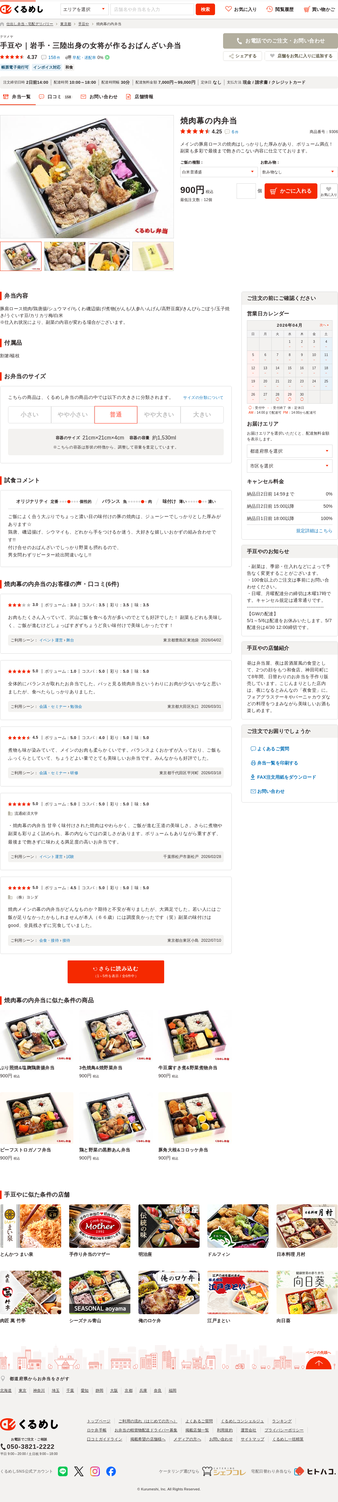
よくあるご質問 (273, 748)
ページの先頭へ (318, 1352)
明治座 (145, 1254)
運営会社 (249, 1430)
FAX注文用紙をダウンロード (286, 777)
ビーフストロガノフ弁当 (25, 1149)
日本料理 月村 (291, 1254)
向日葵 (283, 1320)
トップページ (98, 1421)
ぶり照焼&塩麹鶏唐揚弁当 (27, 1067)
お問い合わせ (103, 96)
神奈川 (39, 1390)
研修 (74, 773)
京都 (128, 1390)
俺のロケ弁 (149, 1320)
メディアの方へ (187, 1439)
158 (54, 57)
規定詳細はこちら (314, 530)
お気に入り (245, 9)
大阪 (114, 1390)
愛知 (85, 1390)
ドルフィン (218, 1254)
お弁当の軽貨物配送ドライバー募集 (146, 1430)
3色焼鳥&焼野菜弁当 (100, 1067)
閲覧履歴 (284, 9)
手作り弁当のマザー (89, 1254)
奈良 (158, 1390)
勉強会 (76, 706)
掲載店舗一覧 (197, 1430)
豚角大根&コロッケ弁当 (183, 1149)
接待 (66, 940)
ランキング (282, 1421)
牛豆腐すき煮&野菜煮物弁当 (188, 1067)
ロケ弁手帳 (97, 1430)
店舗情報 (144, 96)
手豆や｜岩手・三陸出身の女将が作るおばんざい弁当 (90, 46)
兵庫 (143, 1390)
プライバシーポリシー (284, 1430)
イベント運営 (51, 640)
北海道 (6, 1390)
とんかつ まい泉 (16, 1254)
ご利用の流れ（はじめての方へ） (147, 1421)
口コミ (60, 97)
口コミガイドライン (104, 1439)
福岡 (172, 1390)
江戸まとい (218, 1320)
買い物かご (323, 9)
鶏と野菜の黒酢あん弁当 (104, 1149)
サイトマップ (252, 1439)
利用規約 (225, 1430)
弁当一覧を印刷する (277, 762)
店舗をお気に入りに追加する (305, 55)
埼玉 (56, 1390)
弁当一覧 (21, 96)
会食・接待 (49, 940)
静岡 (99, 1390)
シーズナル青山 (85, 1320)
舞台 (70, 640)
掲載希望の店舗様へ (148, 1439)
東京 (22, 1390)
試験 (70, 856)
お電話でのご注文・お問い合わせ (285, 40)
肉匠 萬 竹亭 (12, 1320)
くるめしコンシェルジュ (242, 1421)
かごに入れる (296, 191)
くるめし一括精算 (288, 1439)
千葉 (70, 1390)
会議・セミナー (53, 706)
